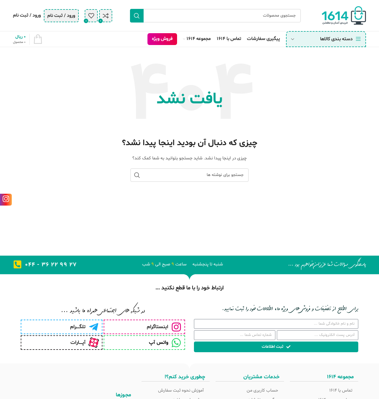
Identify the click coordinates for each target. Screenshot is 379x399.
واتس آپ (158, 342)
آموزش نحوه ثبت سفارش (181, 390)
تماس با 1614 (340, 390)
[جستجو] (215, 16)
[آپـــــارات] (94, 342)
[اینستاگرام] (176, 327)
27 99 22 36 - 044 (51, 265)
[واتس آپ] (176, 342)
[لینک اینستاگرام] (6, 200)
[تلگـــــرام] (94, 327)
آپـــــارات (78, 342)
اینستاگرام (157, 326)
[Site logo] (344, 15)
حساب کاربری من (262, 390)
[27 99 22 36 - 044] (17, 264)
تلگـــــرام (78, 326)
